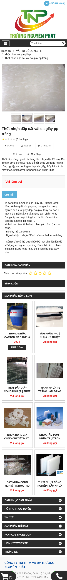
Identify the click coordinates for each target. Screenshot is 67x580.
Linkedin (44, 145)
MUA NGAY (17, 347)
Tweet (26, 145)
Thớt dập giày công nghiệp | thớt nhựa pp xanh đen (17, 391)
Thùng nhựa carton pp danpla (17, 335)
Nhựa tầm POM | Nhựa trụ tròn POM (49, 438)
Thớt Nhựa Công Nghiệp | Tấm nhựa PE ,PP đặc (50, 486)
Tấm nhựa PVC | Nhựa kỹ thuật (50, 335)
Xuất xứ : (18, 154)
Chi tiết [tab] (9, 194)
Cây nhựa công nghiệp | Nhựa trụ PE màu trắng (17, 486)
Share (9, 145)
